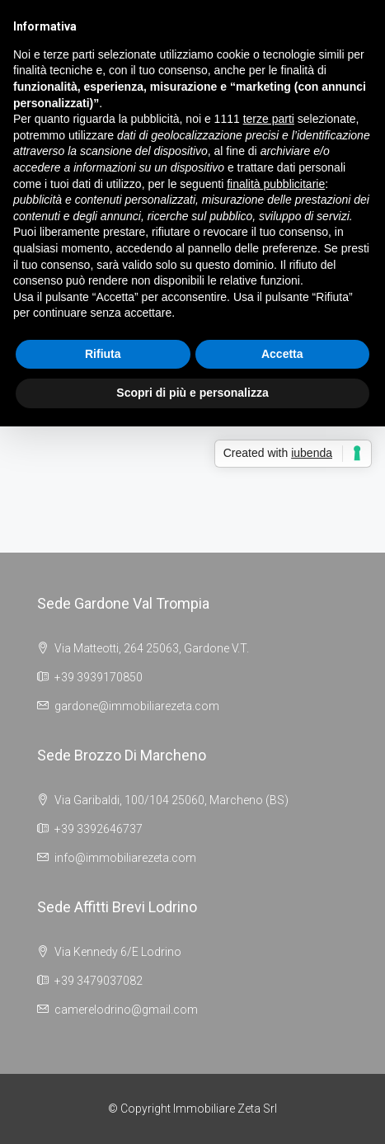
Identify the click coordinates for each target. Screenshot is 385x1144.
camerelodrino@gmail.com (126, 1009)
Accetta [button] (282, 353)
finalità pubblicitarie (276, 184)
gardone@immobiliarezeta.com (136, 706)
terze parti (268, 118)
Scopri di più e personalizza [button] (192, 392)
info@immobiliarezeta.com (125, 857)
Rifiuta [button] (103, 353)
